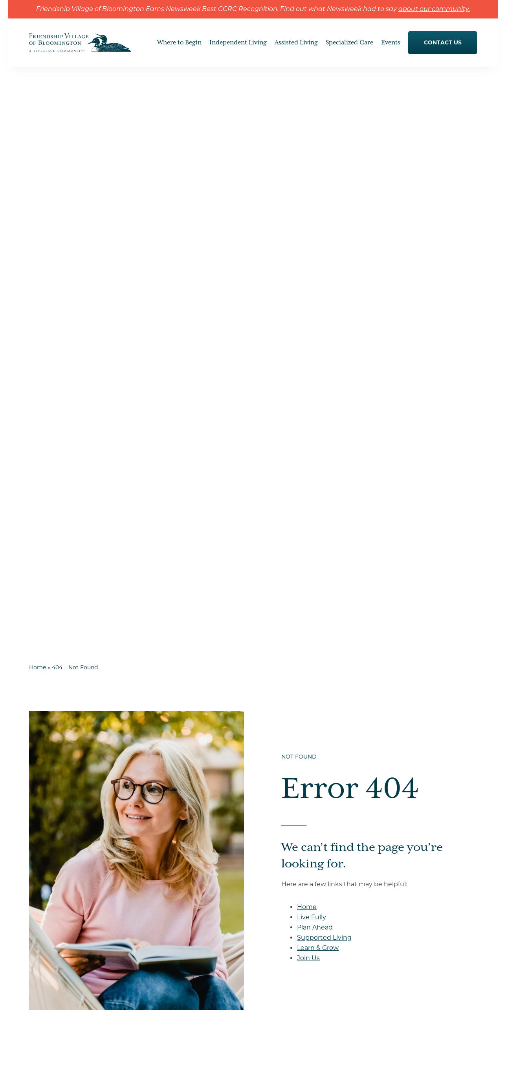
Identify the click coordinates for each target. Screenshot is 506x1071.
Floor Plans (271, 888)
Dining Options (162, 856)
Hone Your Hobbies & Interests (182, 842)
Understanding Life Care (174, 898)
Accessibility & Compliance (308, 1055)
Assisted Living (276, 948)
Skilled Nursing (277, 962)
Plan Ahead (315, 343)
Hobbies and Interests (286, 843)
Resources (386, 965)
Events (381, 909)
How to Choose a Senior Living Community (414, 847)
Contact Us (387, 923)
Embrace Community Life (291, 828)
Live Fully (311, 333)
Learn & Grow (318, 363)
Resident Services (165, 870)
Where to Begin (394, 828)
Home (37, 83)
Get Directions (71, 925)
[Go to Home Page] (80, 46)
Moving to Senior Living (405, 880)
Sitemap (256, 1055)
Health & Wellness (280, 918)
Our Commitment (166, 913)
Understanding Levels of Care (412, 866)
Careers (385, 978)
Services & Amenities (285, 903)
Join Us (308, 374)
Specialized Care (278, 933)
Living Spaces (275, 873)
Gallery (150, 884)
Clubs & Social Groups (286, 858)
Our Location (390, 937)
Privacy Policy (221, 1055)
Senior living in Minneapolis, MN (416, 951)
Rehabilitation (275, 992)
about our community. (434, 9)
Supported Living (324, 353)
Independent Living (167, 828)
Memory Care (274, 977)
